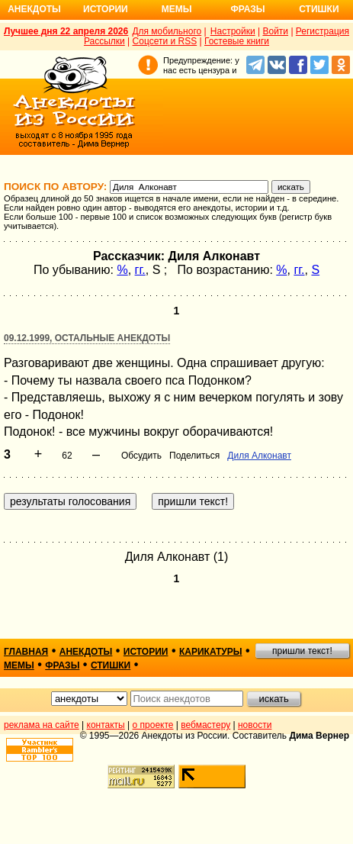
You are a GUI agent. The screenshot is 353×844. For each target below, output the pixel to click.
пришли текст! (302, 651)
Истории (105, 9)
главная (26, 651)
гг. (140, 269)
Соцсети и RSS (165, 41)
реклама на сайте (41, 725)
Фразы (247, 9)
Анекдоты (34, 9)
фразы (62, 665)
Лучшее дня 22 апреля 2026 (66, 31)
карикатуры (210, 651)
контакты (106, 725)
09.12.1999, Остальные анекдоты (87, 338)
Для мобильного (166, 31)
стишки (110, 665)
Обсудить (141, 455)
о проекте (153, 725)
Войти (275, 31)
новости (254, 725)
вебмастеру (205, 725)
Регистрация (322, 31)
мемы (19, 665)
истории (146, 651)
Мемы (177, 9)
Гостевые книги (236, 41)
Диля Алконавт (259, 455)
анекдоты (86, 651)
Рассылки (104, 41)
